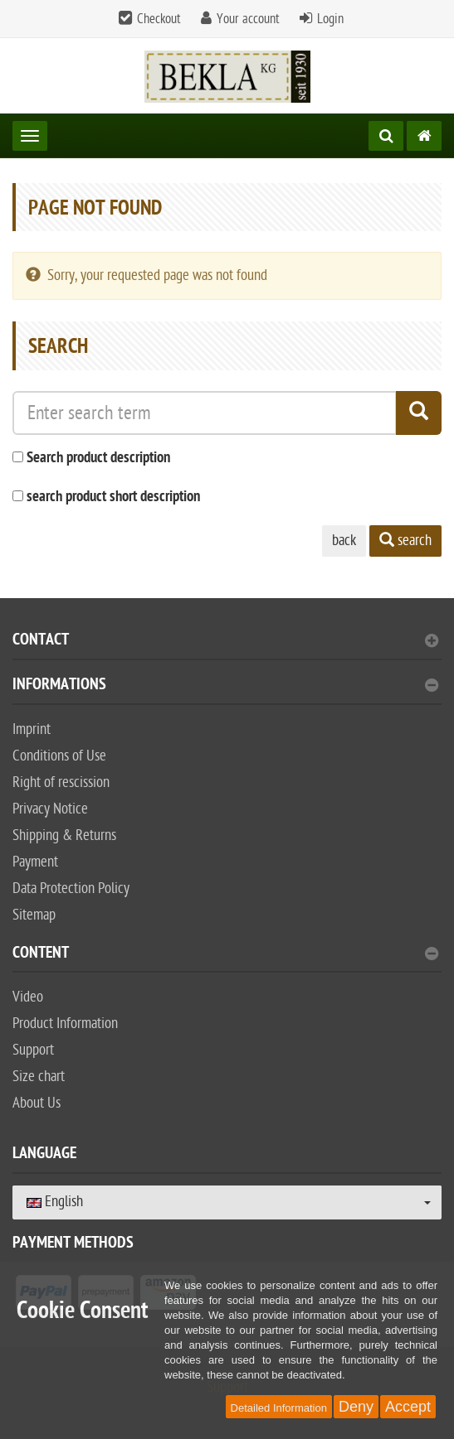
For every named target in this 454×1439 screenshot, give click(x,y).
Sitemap (34, 915)
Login (330, 19)
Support (33, 1050)
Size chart (38, 1076)
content (225, 954)
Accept (408, 1406)
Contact (225, 641)
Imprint (31, 729)
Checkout (159, 19)
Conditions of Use (59, 756)
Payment (35, 862)
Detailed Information (279, 1408)
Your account (248, 19)
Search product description (98, 458)
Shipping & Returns (64, 835)
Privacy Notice (50, 809)
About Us (36, 1103)
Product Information (65, 1023)
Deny (356, 1406)
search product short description (113, 497)
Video (27, 997)
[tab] (227, 646)
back (344, 540)
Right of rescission (61, 782)
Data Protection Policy (70, 888)
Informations (225, 686)
